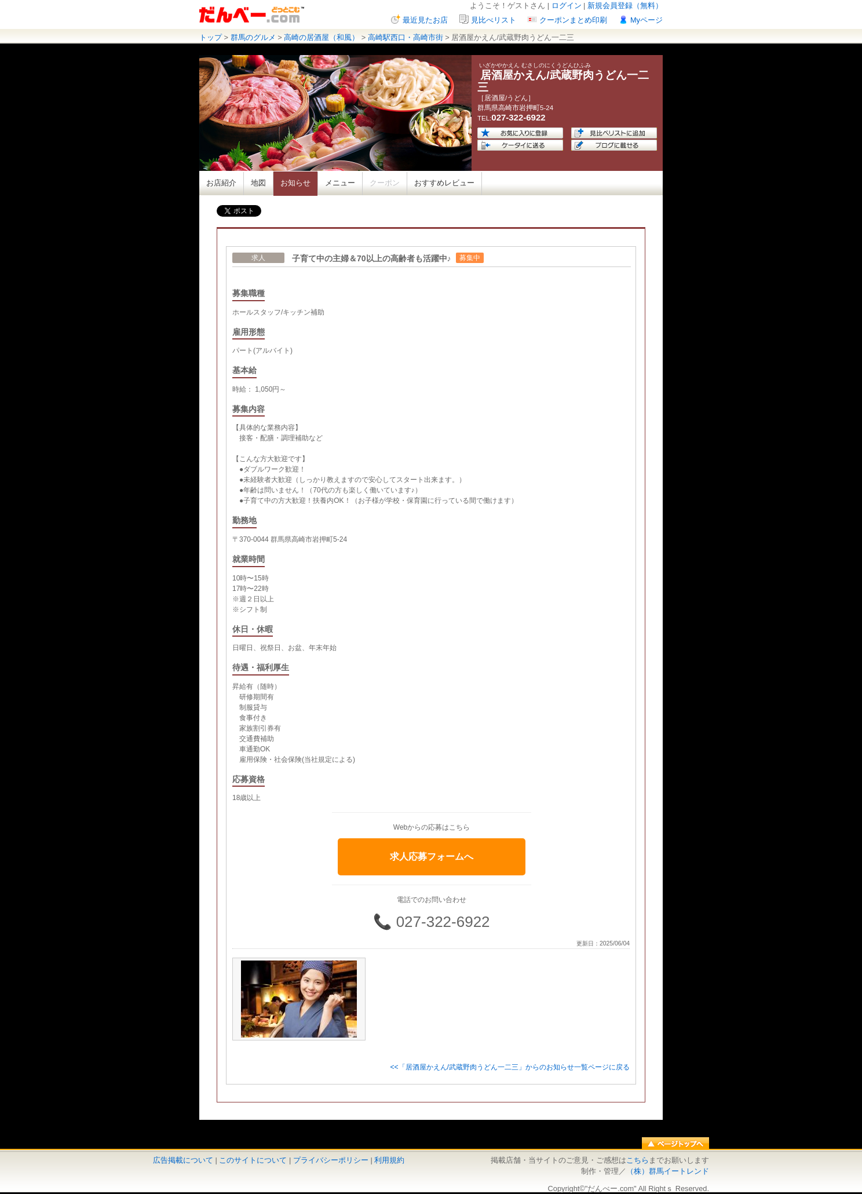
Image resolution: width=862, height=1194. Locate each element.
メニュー (340, 182)
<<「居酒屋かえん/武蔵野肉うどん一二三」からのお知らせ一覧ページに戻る (510, 1067)
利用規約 (389, 1160)
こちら (637, 1160)
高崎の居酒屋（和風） (321, 37)
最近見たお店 (425, 20)
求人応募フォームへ (431, 856)
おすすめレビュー (444, 182)
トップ (210, 37)
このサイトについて (253, 1160)
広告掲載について (183, 1160)
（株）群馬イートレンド (667, 1171)
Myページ (646, 20)
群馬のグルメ (253, 37)
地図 (258, 182)
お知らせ (295, 182)
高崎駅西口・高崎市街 (405, 37)
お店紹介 (221, 182)
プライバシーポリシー (330, 1160)
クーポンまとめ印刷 (573, 20)
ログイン (566, 5)
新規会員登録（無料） (625, 5)
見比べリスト (493, 20)
